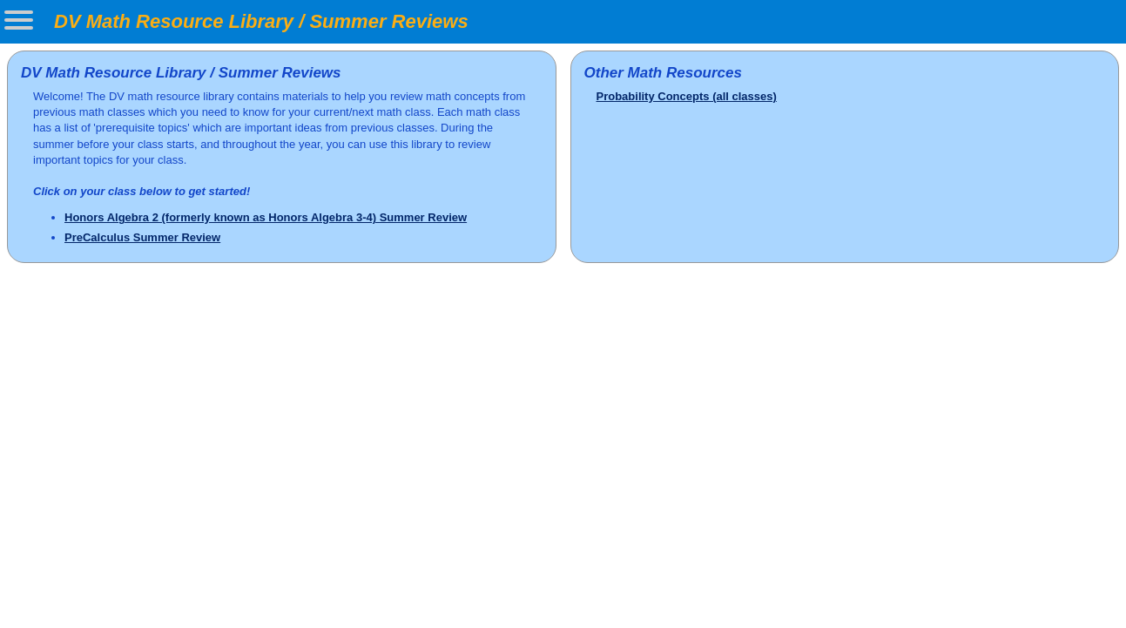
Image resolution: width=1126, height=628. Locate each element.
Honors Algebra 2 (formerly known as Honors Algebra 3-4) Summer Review (265, 217)
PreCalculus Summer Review (142, 237)
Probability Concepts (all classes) (687, 96)
